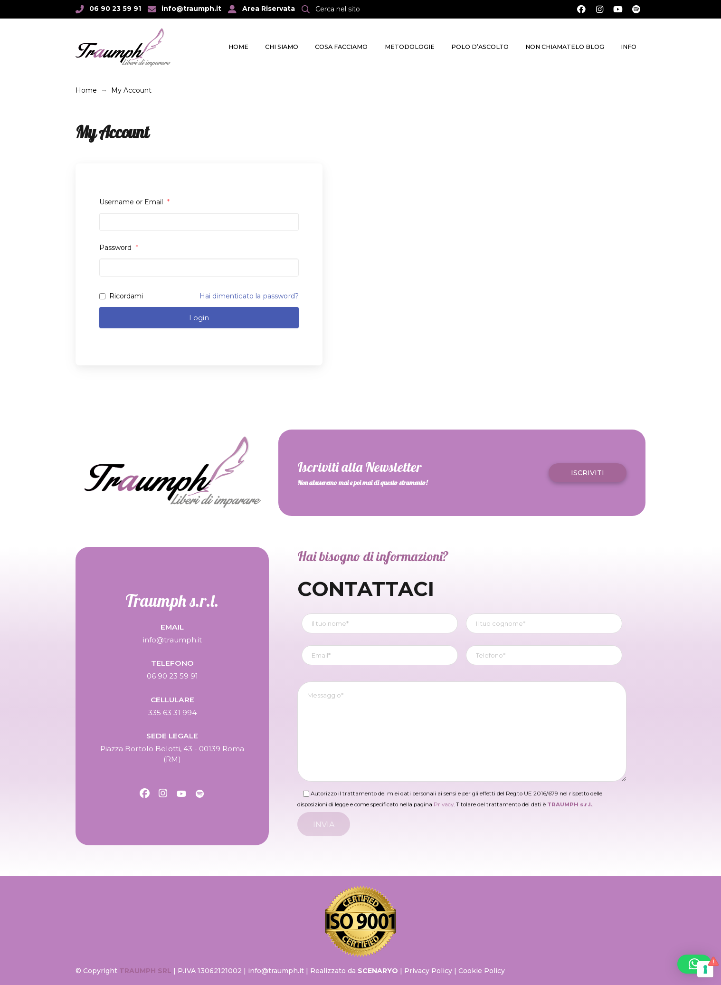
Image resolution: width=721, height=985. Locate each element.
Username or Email (134, 202)
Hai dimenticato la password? (249, 296)
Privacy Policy (428, 970)
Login (199, 317)
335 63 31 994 (172, 712)
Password (118, 247)
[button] (331, 8)
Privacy (444, 804)
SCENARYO (379, 970)
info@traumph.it (191, 8)
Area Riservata (268, 8)
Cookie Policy (481, 970)
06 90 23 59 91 (115, 8)
